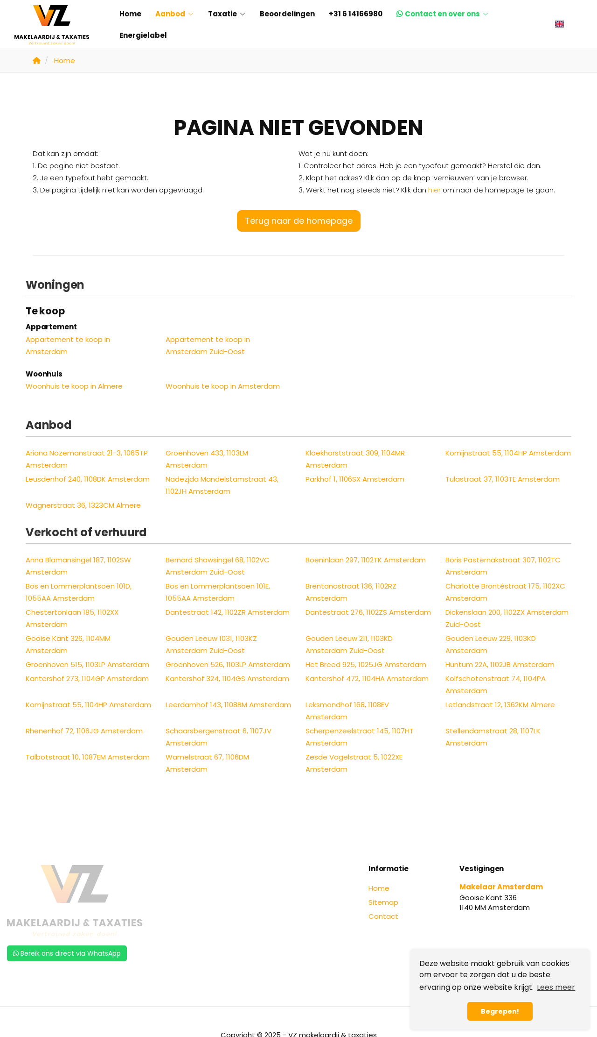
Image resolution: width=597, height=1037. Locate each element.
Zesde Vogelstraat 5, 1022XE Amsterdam (354, 763)
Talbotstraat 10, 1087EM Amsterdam (88, 757)
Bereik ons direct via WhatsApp (67, 953)
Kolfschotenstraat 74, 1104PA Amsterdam (495, 685)
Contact (383, 916)
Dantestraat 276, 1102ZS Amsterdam (368, 612)
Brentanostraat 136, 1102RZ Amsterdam (350, 592)
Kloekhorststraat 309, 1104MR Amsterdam (355, 459)
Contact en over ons (447, 14)
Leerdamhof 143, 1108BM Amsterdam (228, 705)
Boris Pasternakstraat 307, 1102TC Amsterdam (503, 566)
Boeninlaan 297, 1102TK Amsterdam (365, 560)
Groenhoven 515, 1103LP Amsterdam (87, 664)
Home (130, 14)
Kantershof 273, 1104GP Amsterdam (87, 678)
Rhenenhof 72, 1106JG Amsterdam (84, 731)
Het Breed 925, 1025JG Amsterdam (365, 664)
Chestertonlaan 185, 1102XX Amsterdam (72, 618)
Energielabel (143, 35)
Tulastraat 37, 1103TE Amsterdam (502, 479)
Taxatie (227, 14)
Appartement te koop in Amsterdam (68, 345)
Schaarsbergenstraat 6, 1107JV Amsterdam (218, 737)
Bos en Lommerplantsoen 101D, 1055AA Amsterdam (79, 592)
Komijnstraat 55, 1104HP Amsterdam (508, 453)
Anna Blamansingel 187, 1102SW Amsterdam (78, 566)
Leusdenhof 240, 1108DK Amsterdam (88, 479)
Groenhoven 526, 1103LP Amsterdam (228, 664)
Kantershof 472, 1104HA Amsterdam (367, 678)
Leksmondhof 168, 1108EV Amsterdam (347, 711)
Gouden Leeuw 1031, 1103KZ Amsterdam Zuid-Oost (211, 644)
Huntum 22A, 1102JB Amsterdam (500, 664)
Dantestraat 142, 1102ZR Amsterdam (228, 612)
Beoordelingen (287, 14)
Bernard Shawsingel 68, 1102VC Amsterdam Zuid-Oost (218, 566)
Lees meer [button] (556, 987)
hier (434, 190)
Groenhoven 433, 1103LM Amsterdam (207, 459)
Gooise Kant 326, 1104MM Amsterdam (68, 644)
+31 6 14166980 (355, 14)
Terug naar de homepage (299, 221)
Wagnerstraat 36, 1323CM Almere (83, 505)
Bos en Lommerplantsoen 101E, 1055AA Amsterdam (218, 592)
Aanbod (174, 14)
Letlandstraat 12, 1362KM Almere (500, 705)
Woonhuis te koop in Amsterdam (223, 386)
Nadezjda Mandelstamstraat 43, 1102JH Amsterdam (222, 485)
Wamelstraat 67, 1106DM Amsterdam (207, 763)
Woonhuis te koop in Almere (74, 386)
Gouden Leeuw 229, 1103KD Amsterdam (490, 644)
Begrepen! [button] (500, 1011)
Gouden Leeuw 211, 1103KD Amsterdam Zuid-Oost (349, 644)
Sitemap (383, 902)
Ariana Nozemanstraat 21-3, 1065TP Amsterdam (87, 459)
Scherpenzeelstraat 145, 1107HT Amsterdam (359, 737)
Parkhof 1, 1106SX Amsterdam (354, 479)
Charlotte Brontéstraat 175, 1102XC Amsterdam (505, 592)
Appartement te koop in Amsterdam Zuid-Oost (208, 345)
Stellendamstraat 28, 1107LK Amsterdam (493, 737)
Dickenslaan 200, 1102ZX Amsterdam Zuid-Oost (507, 618)
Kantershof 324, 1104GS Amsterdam (227, 678)
